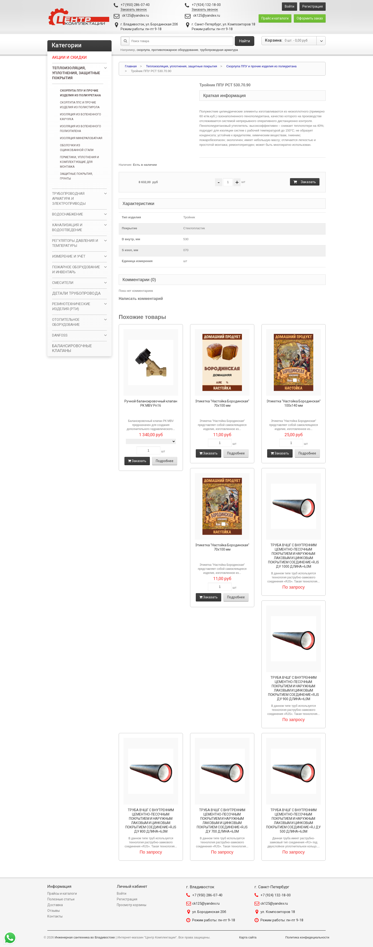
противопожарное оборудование (175, 50)
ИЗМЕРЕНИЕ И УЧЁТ (68, 256)
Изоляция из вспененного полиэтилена (80, 129)
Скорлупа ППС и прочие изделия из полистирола (79, 105)
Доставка (55, 905)
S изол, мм (130, 250)
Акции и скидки (69, 57)
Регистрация (312, 6)
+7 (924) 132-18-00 (275, 895)
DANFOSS (60, 335)
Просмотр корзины (131, 905)
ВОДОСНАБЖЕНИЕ (67, 214)
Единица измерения (137, 261)
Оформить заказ (310, 18)
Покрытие (129, 228)
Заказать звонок (134, 9)
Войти (289, 6)
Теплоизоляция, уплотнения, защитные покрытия (76, 73)
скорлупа (143, 50)
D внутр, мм (131, 239)
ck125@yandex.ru (135, 15)
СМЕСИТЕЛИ (62, 283)
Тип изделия (131, 217)
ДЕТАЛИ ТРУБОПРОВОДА (76, 293)
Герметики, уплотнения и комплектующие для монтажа (79, 162)
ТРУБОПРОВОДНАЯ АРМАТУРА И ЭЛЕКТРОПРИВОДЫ (69, 198)
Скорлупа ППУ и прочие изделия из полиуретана (80, 93)
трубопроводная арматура (219, 50)
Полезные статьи (60, 899)
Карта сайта (247, 937)
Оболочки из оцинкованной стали (76, 148)
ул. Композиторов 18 (277, 912)
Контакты (55, 916)
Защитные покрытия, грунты (76, 176)
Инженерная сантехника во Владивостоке (85, 937)
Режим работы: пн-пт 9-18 (213, 920)
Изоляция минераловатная (81, 138)
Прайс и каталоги (275, 18)
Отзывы (53, 911)
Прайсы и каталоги (62, 893)
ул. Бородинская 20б (209, 912)
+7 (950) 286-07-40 (207, 895)
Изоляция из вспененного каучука (80, 117)
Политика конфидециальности (307, 937)
